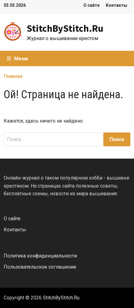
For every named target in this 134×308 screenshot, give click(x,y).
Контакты (116, 5)
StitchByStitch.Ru (65, 28)
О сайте (91, 5)
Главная (13, 76)
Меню (17, 59)
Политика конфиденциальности (40, 256)
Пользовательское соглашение (40, 267)
